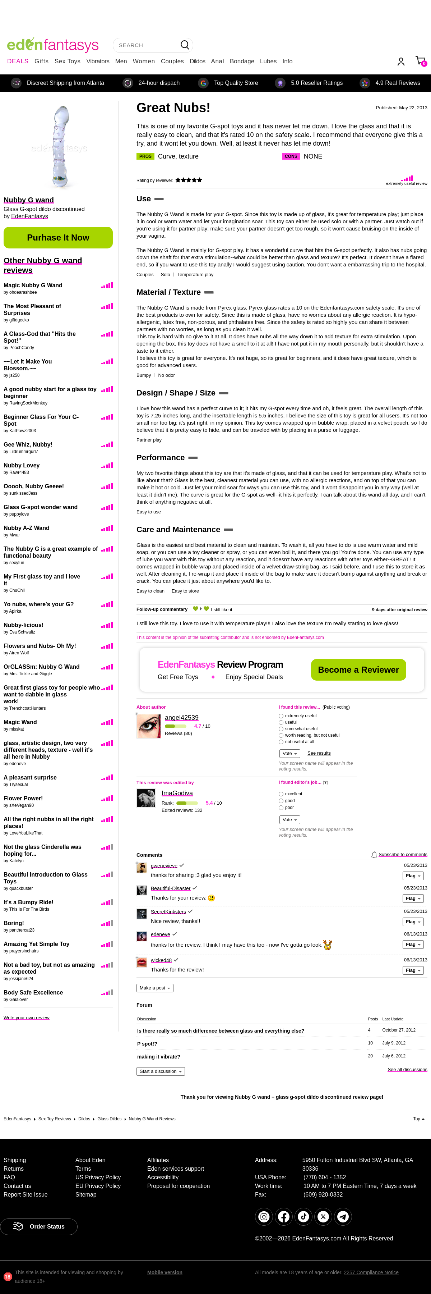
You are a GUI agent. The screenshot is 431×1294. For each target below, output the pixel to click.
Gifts (41, 61)
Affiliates (158, 1160)
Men (121, 61)
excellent (293, 793)
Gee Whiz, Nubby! (28, 445)
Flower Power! (23, 798)
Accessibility (163, 1177)
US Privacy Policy (98, 1177)
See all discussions (407, 1069)
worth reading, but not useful (312, 735)
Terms (83, 1169)
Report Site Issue (26, 1195)
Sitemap (86, 1195)
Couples (172, 61)
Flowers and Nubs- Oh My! (40, 646)
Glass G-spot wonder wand (41, 507)
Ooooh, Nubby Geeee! (34, 486)
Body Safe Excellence (33, 992)
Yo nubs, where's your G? (39, 604)
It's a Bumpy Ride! (29, 902)
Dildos (197, 61)
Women (144, 61)
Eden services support (175, 1169)
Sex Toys (68, 61)
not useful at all (299, 741)
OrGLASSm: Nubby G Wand (42, 667)
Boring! (14, 923)
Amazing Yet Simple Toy (36, 944)
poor (289, 807)
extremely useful (300, 715)
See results (319, 753)
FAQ (9, 1177)
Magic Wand (20, 722)
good (290, 800)
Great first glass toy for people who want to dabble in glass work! (52, 694)
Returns (14, 1169)
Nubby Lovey (22, 465)
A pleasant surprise (30, 777)
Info (287, 61)
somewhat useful (301, 728)
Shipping (15, 1160)
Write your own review (27, 1017)
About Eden (90, 1160)
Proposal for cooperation (178, 1186)
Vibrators (98, 61)
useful (291, 722)
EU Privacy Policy (98, 1186)
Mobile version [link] (164, 1272)
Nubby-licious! (23, 625)
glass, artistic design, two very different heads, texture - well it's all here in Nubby (48, 750)
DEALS (18, 61)
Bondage (242, 61)
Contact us (17, 1186)
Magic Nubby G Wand (33, 285)
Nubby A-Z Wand (27, 528)
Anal (217, 61)
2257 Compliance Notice (371, 1272)
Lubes (268, 61)
